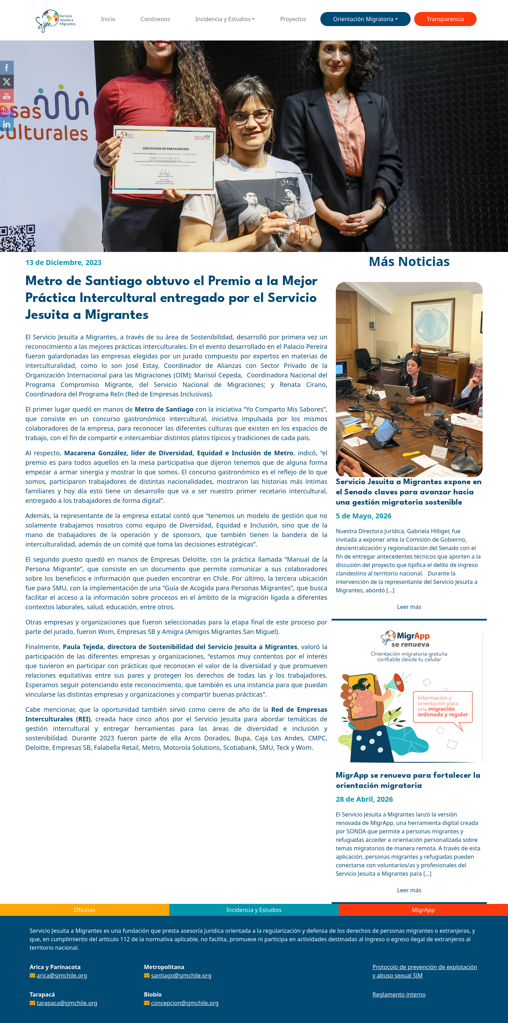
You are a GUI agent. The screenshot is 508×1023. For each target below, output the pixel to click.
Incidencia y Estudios (223, 19)
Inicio (108, 19)
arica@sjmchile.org (62, 975)
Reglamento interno (399, 994)
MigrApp (423, 910)
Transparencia (445, 19)
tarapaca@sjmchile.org (67, 1003)
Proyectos (293, 19)
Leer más (409, 607)
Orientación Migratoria (363, 19)
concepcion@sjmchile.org (184, 1003)
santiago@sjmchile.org (181, 975)
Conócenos (155, 19)
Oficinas (84, 910)
